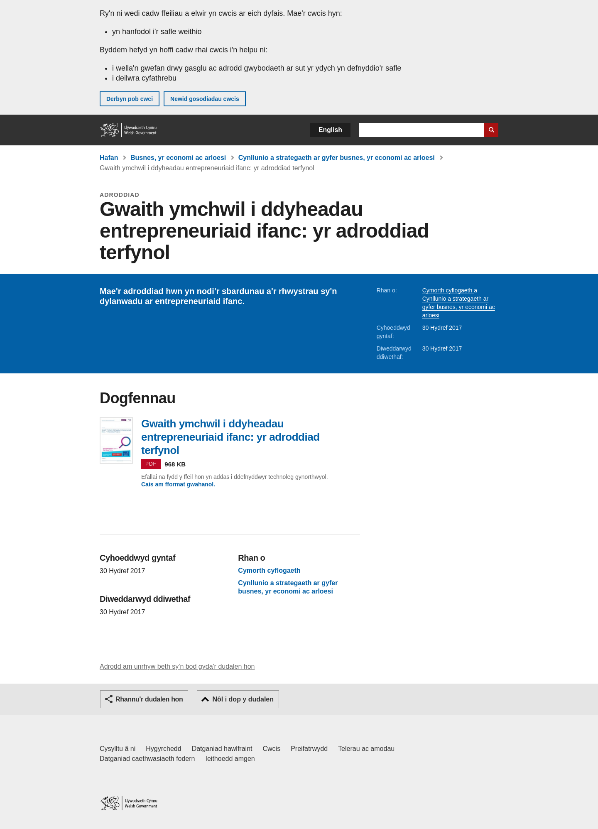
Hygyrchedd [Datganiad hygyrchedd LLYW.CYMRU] (163, 748)
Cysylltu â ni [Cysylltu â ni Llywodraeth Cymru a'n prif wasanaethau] (117, 748)
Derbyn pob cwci (129, 99)
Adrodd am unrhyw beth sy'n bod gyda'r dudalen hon (177, 666)
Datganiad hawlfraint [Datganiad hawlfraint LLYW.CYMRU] (222, 748)
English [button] (330, 129)
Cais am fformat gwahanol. (178, 484)
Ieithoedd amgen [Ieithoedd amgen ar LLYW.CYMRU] (230, 758)
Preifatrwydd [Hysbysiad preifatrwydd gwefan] (309, 748)
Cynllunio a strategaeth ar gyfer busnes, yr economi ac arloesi (336, 157)
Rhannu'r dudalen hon (149, 699)
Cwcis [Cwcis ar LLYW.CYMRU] (272, 748)
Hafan (109, 157)
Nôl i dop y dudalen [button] (243, 699)
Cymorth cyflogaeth (448, 290)
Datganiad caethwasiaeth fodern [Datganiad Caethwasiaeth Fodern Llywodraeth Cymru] (147, 758)
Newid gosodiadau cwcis (204, 99)
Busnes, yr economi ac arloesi (178, 157)
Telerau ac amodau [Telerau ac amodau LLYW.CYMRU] (366, 748)
